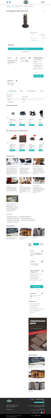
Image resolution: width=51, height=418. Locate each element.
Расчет (21, 166)
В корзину (26, 48)
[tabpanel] (25, 21)
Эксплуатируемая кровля (11, 203)
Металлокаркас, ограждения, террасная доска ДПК (11, 238)
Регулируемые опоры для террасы (13, 218)
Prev (7, 117)
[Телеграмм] (10, 2)
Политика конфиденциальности (11, 416)
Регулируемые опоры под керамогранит (28, 220)
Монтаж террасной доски (37, 166)
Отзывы (41, 90)
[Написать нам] (7, 2)
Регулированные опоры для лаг (26, 218)
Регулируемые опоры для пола (12, 221)
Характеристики (12, 90)
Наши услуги (10, 156)
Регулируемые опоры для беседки (13, 220)
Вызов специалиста (31, 90)
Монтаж (21, 90)
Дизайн (21, 185)
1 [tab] (25, 29)
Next (43, 117)
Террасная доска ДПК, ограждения (24, 238)
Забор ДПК (35, 237)
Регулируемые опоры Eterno (12, 216)
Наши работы (10, 226)
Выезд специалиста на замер (12, 166)
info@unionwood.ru (9, 409)
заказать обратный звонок (39, 402)
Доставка (8, 185)
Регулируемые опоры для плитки (25, 216)
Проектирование (36, 185)
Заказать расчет (25, 51)
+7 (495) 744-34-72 (41, 2)
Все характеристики (34, 40)
